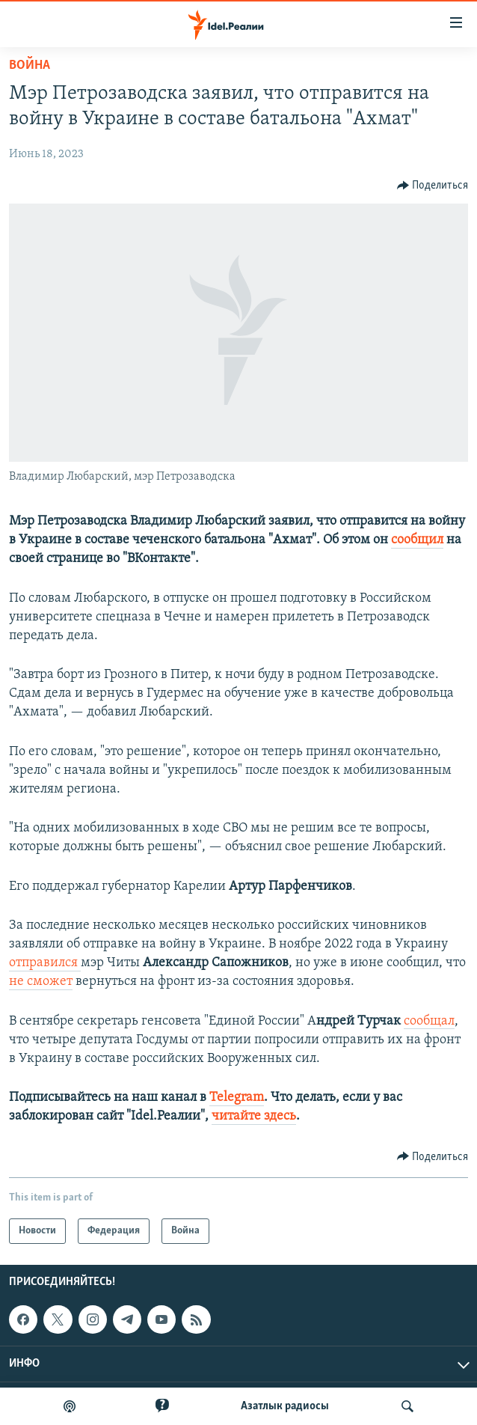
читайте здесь (254, 1116)
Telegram (236, 1097)
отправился (45, 963)
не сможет (41, 981)
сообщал (429, 1021)
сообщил (417, 540)
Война (29, 65)
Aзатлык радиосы (285, 1406)
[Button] (433, 185)
